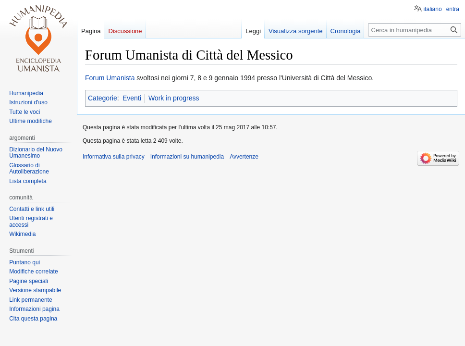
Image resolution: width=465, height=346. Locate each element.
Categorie (102, 98)
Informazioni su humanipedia (187, 156)
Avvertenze (244, 156)
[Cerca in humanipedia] (414, 30)
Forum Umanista (110, 78)
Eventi (131, 98)
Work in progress (173, 98)
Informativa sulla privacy (114, 156)
